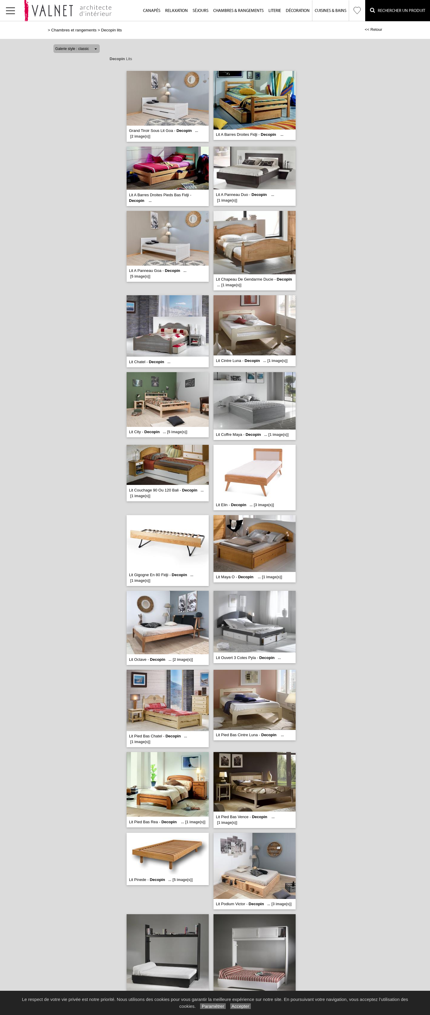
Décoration (298, 10)
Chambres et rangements (74, 30)
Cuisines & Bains (330, 10)
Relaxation (176, 10)
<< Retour (373, 29)
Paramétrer (212, 1006)
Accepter (241, 1006)
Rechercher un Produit (397, 10)
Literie (274, 10)
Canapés (151, 10)
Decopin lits (111, 30)
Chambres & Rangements (238, 10)
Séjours (200, 10)
